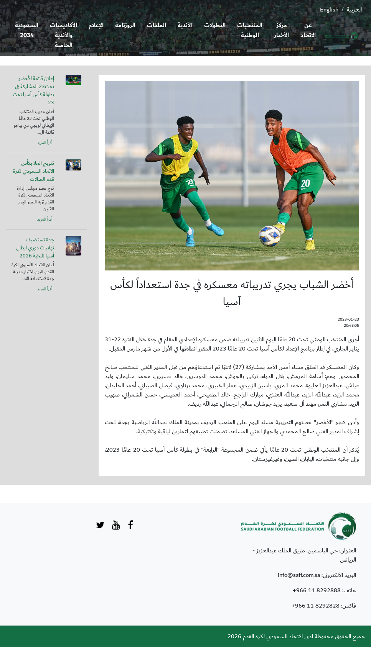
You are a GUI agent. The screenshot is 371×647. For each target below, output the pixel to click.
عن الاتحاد (308, 30)
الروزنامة (125, 25)
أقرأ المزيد (44, 142)
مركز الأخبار (281, 30)
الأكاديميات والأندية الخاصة (63, 35)
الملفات (156, 25)
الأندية (185, 25)
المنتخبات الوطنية (249, 30)
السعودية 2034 (26, 30)
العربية (354, 10)
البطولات (215, 25)
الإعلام (96, 25)
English (329, 10)
